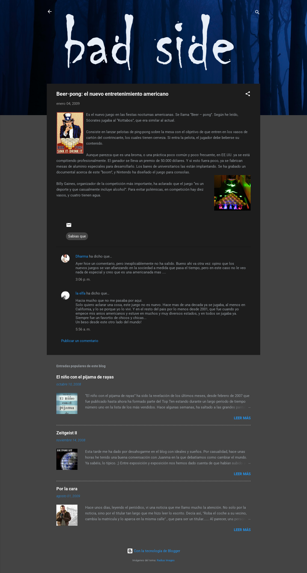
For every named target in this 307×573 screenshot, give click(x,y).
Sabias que (77, 236)
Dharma (82, 256)
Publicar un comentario (79, 341)
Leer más (242, 418)
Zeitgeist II (66, 432)
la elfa (80, 293)
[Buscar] (257, 13)
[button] (248, 94)
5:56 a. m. (83, 329)
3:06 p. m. (83, 279)
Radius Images (166, 560)
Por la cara (66, 488)
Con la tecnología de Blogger (153, 551)
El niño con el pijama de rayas (85, 376)
